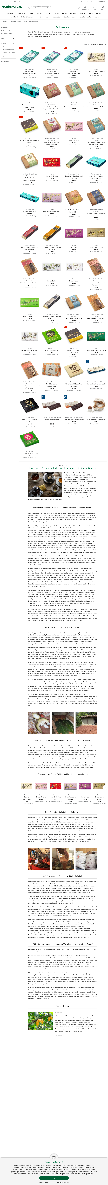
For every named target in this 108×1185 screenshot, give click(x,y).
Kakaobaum (59, 1012)
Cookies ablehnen (44, 1182)
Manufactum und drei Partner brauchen (28, 1166)
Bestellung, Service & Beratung (93, 2)
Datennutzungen (85, 1166)
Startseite (4, 21)
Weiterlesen (46, 36)
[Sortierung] (98, 44)
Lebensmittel (12, 21)
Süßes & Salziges (22, 21)
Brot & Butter (13, 1)
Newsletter (21, 1)
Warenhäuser (5, 1)
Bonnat (43, 767)
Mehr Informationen (63, 1182)
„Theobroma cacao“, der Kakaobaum (60, 633)
